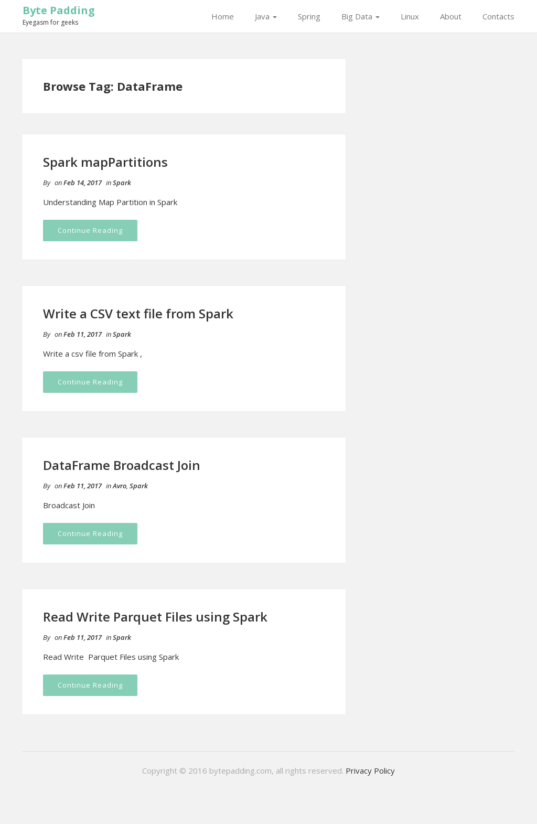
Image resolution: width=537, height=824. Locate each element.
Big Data (360, 16)
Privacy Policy (370, 770)
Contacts (498, 16)
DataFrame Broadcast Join (121, 465)
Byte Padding (59, 10)
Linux (410, 16)
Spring (309, 16)
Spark (122, 182)
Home (222, 16)
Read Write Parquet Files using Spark (155, 616)
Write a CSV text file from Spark (138, 313)
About (450, 16)
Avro (119, 485)
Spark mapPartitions (105, 161)
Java (266, 16)
